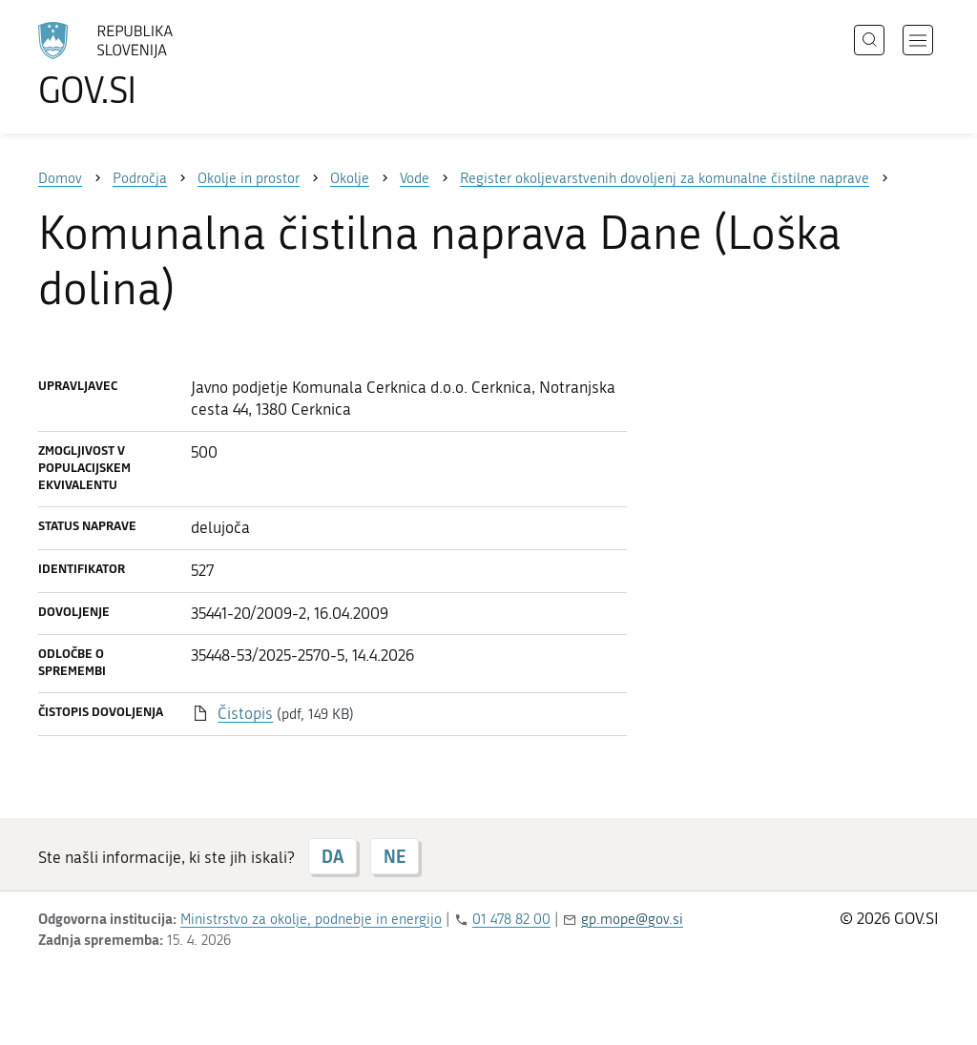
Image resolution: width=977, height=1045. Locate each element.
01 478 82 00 (511, 919)
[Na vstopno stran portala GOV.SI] (158, 65)
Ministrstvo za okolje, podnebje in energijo (311, 919)
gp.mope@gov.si (632, 919)
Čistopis (245, 713)
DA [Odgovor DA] (332, 856)
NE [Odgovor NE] (394, 856)
